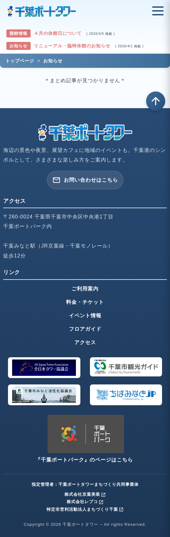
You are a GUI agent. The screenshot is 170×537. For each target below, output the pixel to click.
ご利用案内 (85, 288)
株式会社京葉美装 (85, 494)
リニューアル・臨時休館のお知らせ (73, 45)
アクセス (85, 342)
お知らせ (53, 60)
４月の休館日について (58, 33)
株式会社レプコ (85, 501)
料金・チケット (85, 302)
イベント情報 (85, 315)
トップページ (19, 60)
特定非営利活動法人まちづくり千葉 (85, 509)
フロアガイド (85, 329)
